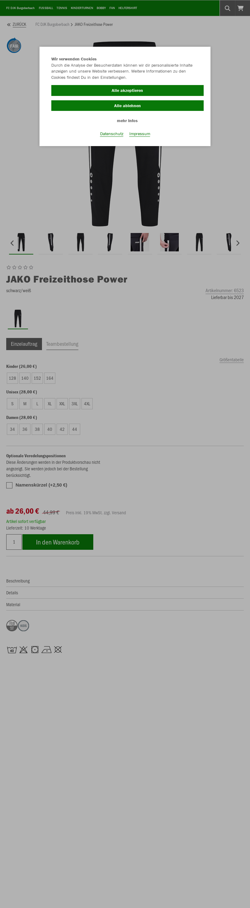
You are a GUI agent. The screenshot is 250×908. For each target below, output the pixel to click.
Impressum (139, 134)
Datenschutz (111, 134)
